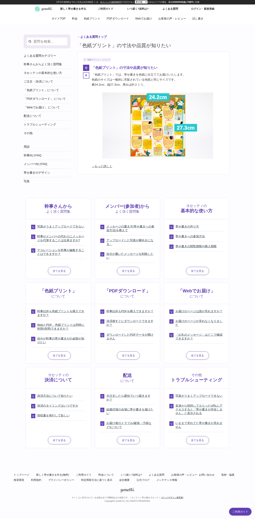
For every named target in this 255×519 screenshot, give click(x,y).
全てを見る (59, 270)
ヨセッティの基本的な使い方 (43, 73)
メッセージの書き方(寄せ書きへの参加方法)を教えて (130, 228)
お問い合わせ (207, 474)
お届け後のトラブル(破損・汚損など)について (129, 425)
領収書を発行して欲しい (53, 415)
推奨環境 (19, 479)
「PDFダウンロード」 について (45, 98)
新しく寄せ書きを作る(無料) (52, 474)
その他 (28, 133)
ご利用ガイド (84, 474)
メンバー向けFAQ (35, 164)
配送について (32, 116)
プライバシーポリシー (61, 479)
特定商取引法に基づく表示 (96, 479)
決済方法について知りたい (54, 395)
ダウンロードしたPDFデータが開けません (129, 336)
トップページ (21, 474)
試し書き (197, 18)
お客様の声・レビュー (172, 18)
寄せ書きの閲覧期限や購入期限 (196, 246)
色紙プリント (92, 18)
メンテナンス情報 (166, 479)
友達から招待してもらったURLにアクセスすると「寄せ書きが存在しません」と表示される (198, 409)
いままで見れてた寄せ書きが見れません (198, 425)
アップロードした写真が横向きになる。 (129, 242)
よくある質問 (156, 474)
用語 (27, 146)
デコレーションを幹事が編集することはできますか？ (60, 252)
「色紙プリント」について (97, 60)
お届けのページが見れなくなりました (198, 323)
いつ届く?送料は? (131, 474)
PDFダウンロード (118, 18)
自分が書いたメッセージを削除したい (129, 255)
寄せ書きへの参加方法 (190, 236)
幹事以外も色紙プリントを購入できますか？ (60, 313)
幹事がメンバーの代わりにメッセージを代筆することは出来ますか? (60, 238)
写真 (27, 181)
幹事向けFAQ (32, 155)
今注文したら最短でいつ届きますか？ (128, 397)
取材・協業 (227, 474)
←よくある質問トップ (92, 36)
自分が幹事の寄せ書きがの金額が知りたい (60, 340)
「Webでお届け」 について (42, 107)
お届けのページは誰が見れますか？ (198, 311)
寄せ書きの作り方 (187, 226)
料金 (75, 18)
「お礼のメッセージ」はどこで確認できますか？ (198, 336)
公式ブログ (142, 479)
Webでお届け (143, 18)
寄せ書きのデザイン (37, 172)
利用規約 (36, 479)
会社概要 (124, 479)
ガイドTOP (59, 18)
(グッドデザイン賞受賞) (172, 497)
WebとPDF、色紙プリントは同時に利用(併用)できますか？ (60, 326)
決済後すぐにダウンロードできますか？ (129, 323)
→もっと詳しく (102, 166)
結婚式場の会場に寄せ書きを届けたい (129, 411)
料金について (106, 474)
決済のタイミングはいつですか (57, 405)
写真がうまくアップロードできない (60, 226)
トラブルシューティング (40, 124)
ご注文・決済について (38, 81)
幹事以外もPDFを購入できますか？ (129, 311)
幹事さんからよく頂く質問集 (43, 64)
